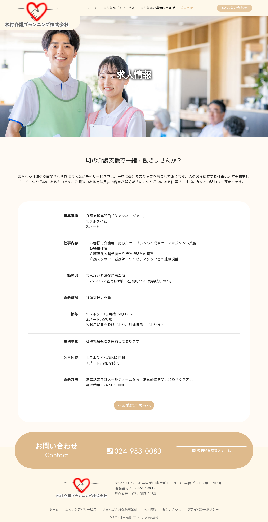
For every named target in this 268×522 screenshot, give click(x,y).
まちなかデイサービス (119, 8)
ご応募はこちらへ (134, 405)
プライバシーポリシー (203, 509)
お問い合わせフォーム (211, 450)
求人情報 (186, 8)
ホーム (93, 8)
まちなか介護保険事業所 (157, 8)
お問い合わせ (171, 509)
